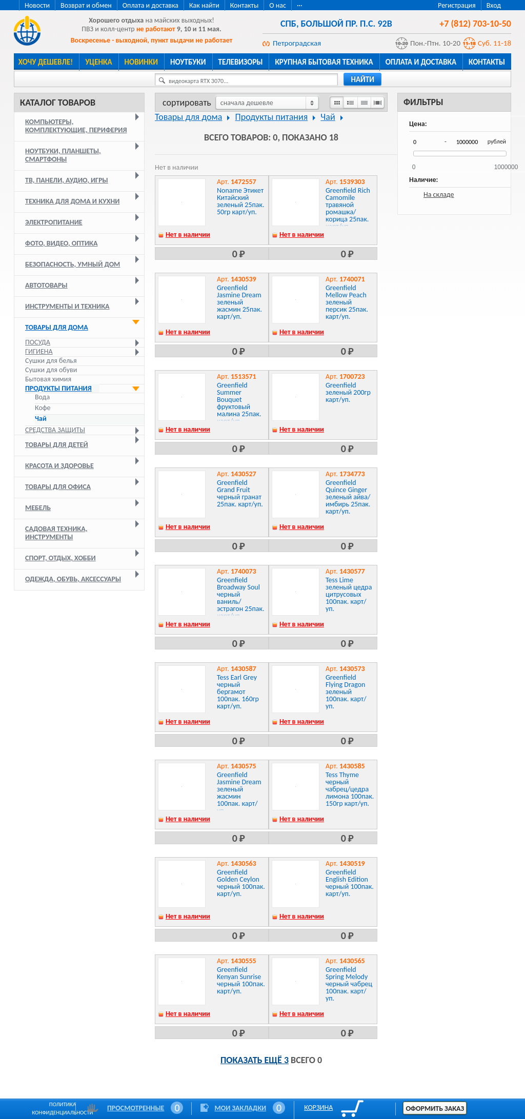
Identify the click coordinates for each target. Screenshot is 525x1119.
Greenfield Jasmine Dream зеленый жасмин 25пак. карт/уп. (239, 302)
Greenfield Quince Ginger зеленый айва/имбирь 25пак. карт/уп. (348, 497)
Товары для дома (56, 327)
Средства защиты (55, 429)
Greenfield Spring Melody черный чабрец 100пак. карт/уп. (349, 984)
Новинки (141, 62)
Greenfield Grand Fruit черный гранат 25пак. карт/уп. (240, 493)
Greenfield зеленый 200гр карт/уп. (348, 392)
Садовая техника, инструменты (56, 532)
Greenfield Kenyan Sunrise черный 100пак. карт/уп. (241, 980)
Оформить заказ (435, 1108)
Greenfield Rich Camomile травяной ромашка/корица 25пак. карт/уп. (348, 208)
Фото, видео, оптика (61, 243)
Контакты (244, 5)
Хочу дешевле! (45, 62)
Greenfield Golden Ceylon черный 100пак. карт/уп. (241, 883)
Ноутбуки (188, 62)
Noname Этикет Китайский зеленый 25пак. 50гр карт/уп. (241, 201)
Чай (41, 419)
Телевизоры (240, 62)
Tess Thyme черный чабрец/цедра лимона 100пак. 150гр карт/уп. (350, 789)
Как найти (204, 5)
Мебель (38, 507)
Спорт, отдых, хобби (60, 558)
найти (362, 79)
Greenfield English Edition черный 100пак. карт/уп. (350, 883)
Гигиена (39, 351)
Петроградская (297, 43)
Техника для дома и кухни (72, 201)
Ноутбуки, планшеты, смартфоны (63, 155)
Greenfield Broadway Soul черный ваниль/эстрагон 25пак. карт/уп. (241, 598)
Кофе (43, 408)
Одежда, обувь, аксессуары (73, 579)
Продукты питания (58, 388)
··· (299, 5)
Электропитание (54, 222)
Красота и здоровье (59, 465)
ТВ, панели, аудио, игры (66, 180)
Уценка (98, 62)
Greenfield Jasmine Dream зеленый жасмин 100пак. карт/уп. (239, 792)
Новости (37, 5)
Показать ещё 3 (254, 1060)
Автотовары (46, 285)
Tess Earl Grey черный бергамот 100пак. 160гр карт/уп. (238, 691)
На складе (438, 194)
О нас (277, 5)
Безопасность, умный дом (72, 264)
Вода (42, 397)
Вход (494, 5)
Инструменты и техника (67, 306)
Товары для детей (56, 444)
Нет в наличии (188, 234)
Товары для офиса (58, 486)
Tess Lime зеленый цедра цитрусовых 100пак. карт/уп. (349, 594)
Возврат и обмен (86, 5)
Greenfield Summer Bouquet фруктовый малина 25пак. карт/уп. (239, 403)
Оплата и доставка (150, 5)
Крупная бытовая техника (324, 62)
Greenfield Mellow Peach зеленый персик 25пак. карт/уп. (347, 302)
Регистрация (457, 5)
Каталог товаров (57, 102)
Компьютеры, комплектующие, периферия (76, 125)
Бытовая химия (48, 379)
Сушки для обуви (51, 369)
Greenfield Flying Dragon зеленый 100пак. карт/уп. (346, 691)
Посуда (37, 342)
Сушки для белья (51, 360)
